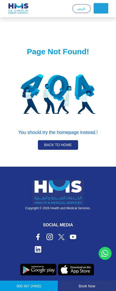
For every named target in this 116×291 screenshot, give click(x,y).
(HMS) (29, 286)
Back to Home (58, 145)
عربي (81, 8)
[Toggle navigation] (101, 8)
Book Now (87, 286)
